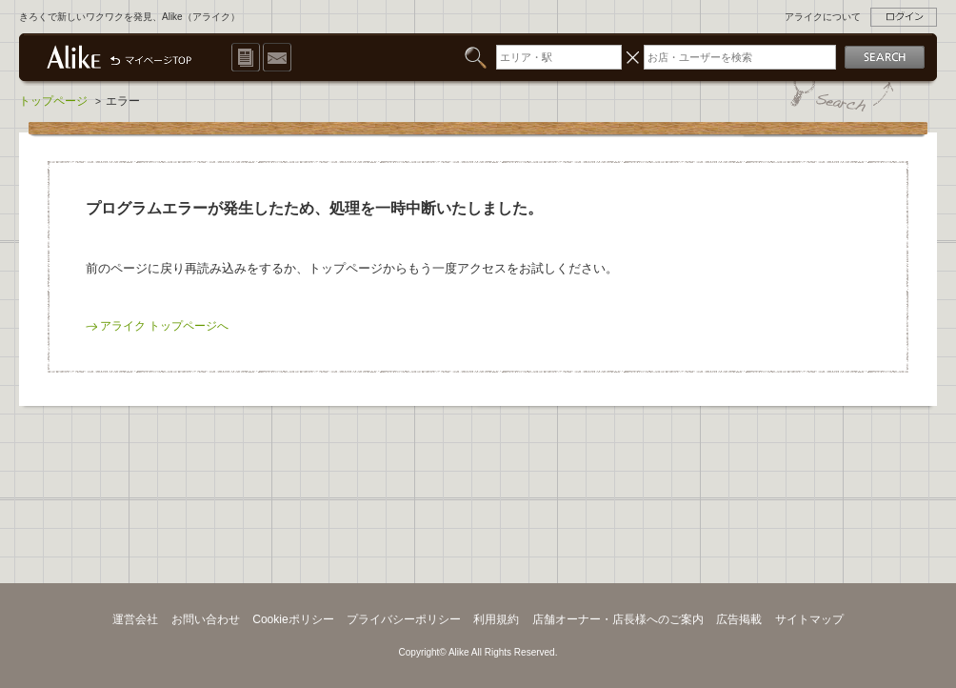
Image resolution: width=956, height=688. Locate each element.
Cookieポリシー (293, 619)
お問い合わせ (205, 619)
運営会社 (135, 619)
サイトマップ (809, 619)
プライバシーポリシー (404, 619)
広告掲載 (739, 619)
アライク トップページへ (164, 326)
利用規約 (496, 619)
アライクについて (823, 16)
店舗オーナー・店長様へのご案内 (618, 619)
